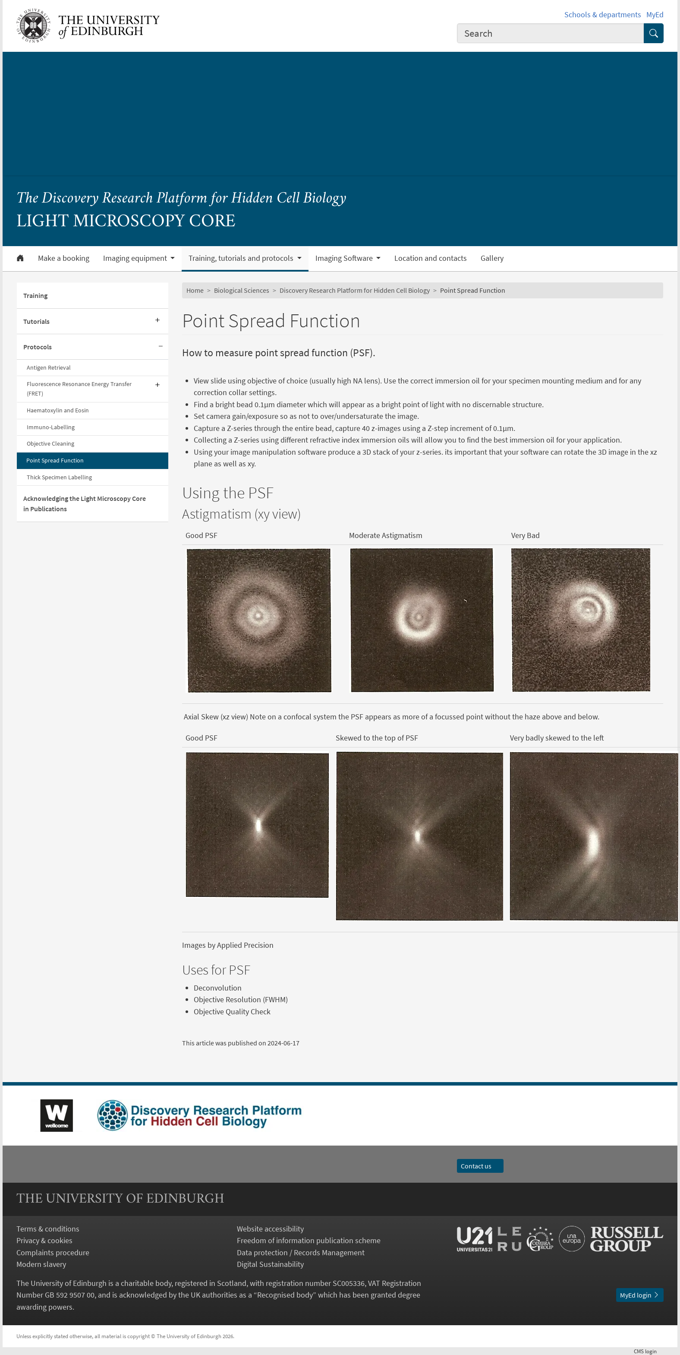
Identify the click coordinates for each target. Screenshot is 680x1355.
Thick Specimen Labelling (59, 477)
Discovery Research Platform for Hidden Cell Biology (355, 290)
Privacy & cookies (44, 1240)
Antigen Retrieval (49, 367)
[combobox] (550, 33)
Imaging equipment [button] (136, 258)
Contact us (480, 1166)
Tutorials (36, 321)
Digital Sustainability (270, 1264)
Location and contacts (430, 258)
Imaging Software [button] (345, 258)
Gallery (492, 258)
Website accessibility (270, 1229)
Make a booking (63, 258)
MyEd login (640, 1295)
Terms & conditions (47, 1229)
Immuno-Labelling (51, 427)
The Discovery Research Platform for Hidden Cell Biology (181, 199)
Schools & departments (602, 14)
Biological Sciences (241, 290)
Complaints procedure (52, 1252)
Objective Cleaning (50, 443)
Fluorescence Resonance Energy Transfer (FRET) (79, 388)
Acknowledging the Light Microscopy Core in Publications (84, 503)
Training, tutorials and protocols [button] (242, 258)
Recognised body (285, 1295)
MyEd (655, 14)
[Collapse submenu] (160, 347)
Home (195, 290)
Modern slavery (41, 1264)
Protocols (37, 346)
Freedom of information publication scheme (309, 1240)
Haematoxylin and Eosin (58, 410)
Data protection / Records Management (301, 1252)
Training (35, 295)
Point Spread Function (55, 460)
